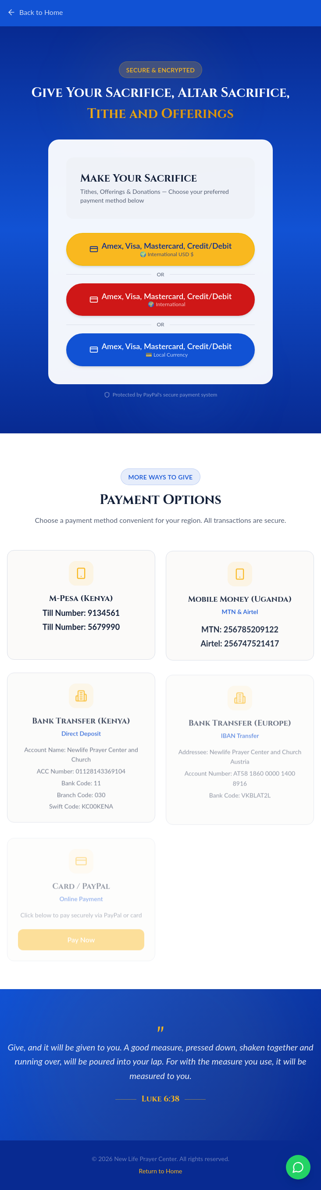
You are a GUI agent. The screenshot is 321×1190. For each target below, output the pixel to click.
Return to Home (160, 1171)
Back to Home (35, 12)
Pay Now (81, 932)
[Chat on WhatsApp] (298, 1167)
